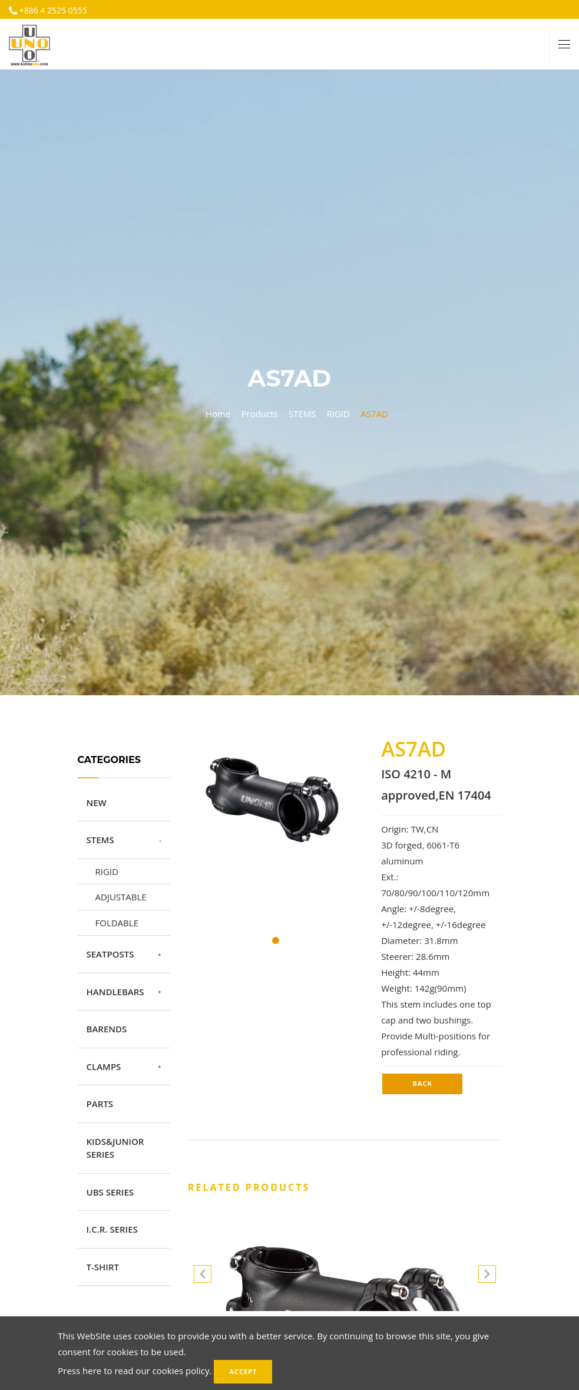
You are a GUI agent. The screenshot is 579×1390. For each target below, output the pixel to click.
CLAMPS (104, 1066)
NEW (97, 802)
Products (259, 414)
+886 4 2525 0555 (52, 10)
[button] (487, 1276)
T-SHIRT (103, 1267)
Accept (243, 1371)
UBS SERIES (110, 1192)
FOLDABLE (116, 923)
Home (218, 414)
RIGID (338, 414)
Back (422, 1083)
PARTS (100, 1104)
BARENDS (107, 1029)
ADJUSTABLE (121, 897)
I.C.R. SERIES (112, 1229)
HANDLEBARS (115, 992)
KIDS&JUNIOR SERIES (115, 1148)
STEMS (302, 414)
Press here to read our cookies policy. (134, 1370)
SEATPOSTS (110, 954)
